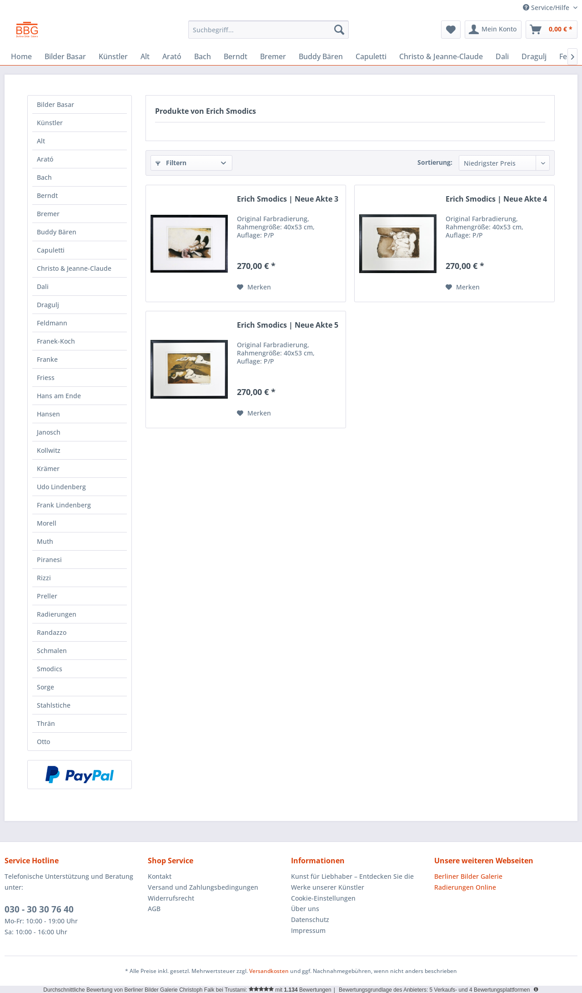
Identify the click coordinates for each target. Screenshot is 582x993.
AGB (154, 908)
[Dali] (502, 56)
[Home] (21, 56)
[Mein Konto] (493, 29)
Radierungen (56, 614)
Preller (47, 596)
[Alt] (145, 56)
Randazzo (51, 632)
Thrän (46, 723)
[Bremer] (273, 56)
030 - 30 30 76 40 (39, 909)
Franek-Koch (56, 341)
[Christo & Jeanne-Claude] (441, 56)
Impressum (308, 930)
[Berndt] (235, 56)
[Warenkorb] (551, 29)
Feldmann (52, 323)
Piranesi (49, 559)
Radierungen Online (465, 887)
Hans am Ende (59, 395)
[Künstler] (113, 56)
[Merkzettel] (451, 29)
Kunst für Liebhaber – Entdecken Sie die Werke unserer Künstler (352, 882)
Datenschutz (310, 919)
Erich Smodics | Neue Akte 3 (287, 199)
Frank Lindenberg (64, 505)
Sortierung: (434, 162)
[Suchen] (339, 29)
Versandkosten (269, 971)
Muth (45, 541)
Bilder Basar (55, 104)
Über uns (305, 908)
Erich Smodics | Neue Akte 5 (287, 325)
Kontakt (159, 876)
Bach (44, 177)
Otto (43, 741)
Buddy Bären (56, 232)
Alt (41, 141)
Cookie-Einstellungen (323, 898)
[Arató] (172, 56)
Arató (45, 159)
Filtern (171, 162)
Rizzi (44, 577)
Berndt (47, 195)
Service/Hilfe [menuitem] (547, 7)
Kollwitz (48, 450)
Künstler (50, 122)
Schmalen (52, 650)
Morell (46, 523)
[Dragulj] (534, 56)
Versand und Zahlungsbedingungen (203, 887)
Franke (47, 359)
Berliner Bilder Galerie (468, 876)
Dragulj (48, 304)
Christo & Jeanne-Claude (74, 268)
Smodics (49, 668)
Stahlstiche (53, 705)
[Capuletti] (371, 56)
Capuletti (51, 250)
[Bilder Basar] (65, 56)
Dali (43, 286)
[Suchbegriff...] (268, 29)
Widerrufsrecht (171, 898)
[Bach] (202, 56)
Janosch (48, 432)
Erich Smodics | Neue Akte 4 (496, 199)
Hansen (48, 414)
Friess (46, 377)
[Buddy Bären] (320, 56)
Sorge (45, 687)
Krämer (48, 468)
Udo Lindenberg (61, 486)
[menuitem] (268, 29)
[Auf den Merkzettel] (254, 287)
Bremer (48, 213)
